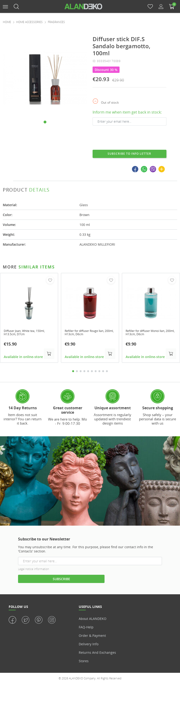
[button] (5, 6)
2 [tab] (77, 372)
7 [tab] (96, 372)
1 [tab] (73, 372)
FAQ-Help (86, 628)
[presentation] (128, 137)
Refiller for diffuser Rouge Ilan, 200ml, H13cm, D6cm (89, 333)
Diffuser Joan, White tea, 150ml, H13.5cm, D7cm (28, 333)
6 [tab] (92, 372)
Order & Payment (92, 636)
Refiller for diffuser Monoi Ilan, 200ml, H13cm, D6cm (150, 333)
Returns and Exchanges (97, 653)
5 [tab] (88, 372)
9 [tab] (103, 372)
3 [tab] (81, 372)
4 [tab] (84, 372)
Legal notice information (33, 570)
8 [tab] (99, 372)
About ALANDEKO (92, 619)
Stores (84, 662)
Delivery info (88, 645)
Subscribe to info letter (129, 154)
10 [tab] (107, 372)
